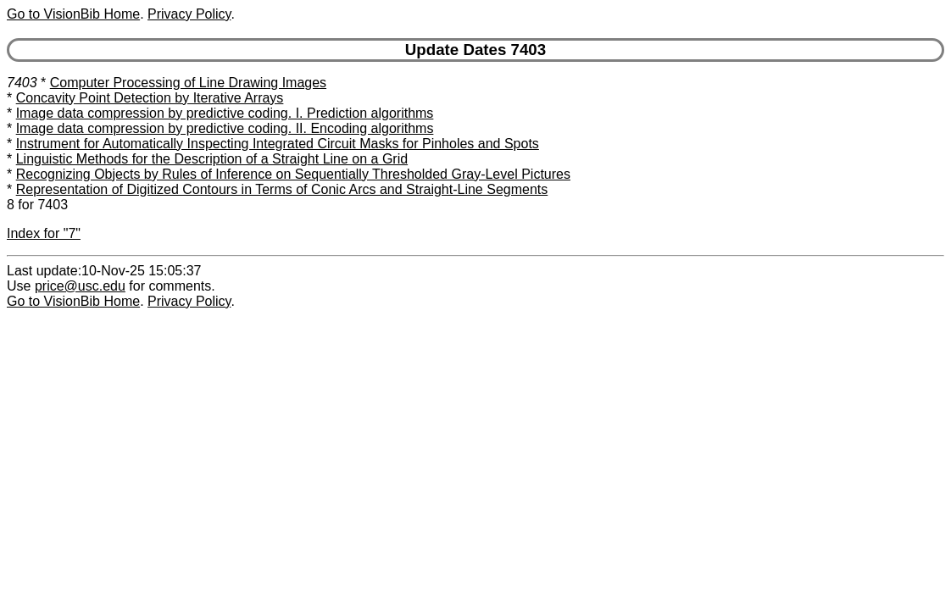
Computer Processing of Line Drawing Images (188, 82)
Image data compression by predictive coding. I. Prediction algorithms (225, 113)
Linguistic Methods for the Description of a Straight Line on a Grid (212, 159)
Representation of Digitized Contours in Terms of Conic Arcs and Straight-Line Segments (282, 189)
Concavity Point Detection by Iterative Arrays (150, 98)
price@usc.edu (80, 286)
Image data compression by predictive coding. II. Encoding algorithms (225, 128)
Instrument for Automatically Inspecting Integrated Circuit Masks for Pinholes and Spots (277, 143)
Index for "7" (44, 233)
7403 (22, 82)
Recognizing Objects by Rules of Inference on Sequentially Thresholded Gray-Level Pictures (293, 174)
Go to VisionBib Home (73, 14)
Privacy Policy (189, 14)
